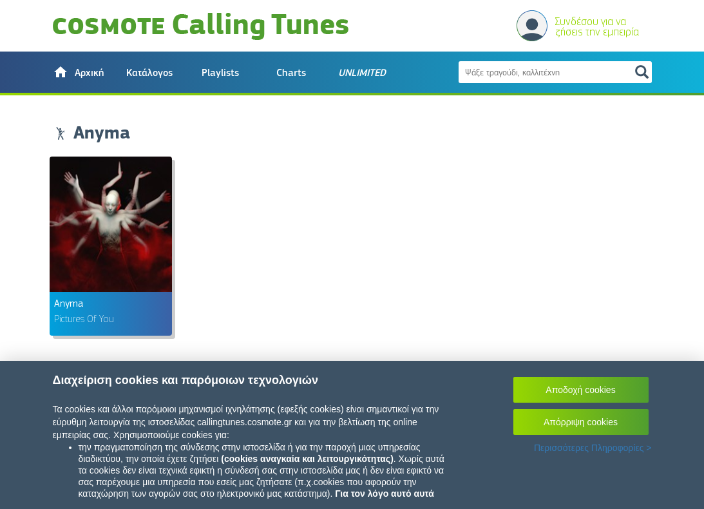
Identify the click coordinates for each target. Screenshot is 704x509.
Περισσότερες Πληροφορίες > (593, 448)
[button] (78, 72)
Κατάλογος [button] (149, 72)
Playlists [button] (220, 72)
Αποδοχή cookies (580, 390)
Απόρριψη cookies (581, 422)
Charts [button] (291, 72)
